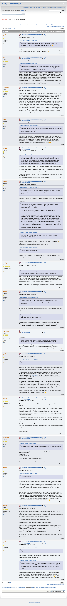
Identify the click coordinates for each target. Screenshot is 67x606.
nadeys (5, 263)
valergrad (6, 87)
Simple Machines (37, 602)
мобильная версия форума (58, 7)
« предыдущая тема (51, 26)
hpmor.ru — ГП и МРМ (35, 7)
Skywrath (6, 331)
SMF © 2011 (33, 602)
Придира (6, 437)
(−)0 (45, 36)
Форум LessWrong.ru (12, 4)
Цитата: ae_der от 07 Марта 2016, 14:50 (28, 560)
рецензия (34, 375)
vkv (4, 57)
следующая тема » (60, 26)
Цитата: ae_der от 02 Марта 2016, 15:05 (28, 443)
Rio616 (5, 148)
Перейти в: (49, 591)
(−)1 (45, 292)
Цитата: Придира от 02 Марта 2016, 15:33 (28, 473)
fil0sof (32, 24)
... (11, 28)
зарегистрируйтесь (6, 11)
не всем (30, 310)
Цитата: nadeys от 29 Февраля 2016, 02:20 (29, 297)
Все (14, 28)
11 (12, 28)
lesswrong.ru (26, 7)
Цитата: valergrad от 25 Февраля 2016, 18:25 (29, 125)
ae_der (5, 398)
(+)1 (45, 262)
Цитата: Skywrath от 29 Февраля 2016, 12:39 (29, 359)
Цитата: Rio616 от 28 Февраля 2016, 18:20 (28, 232)
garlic (5, 35)
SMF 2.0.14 (30, 602)
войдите (22, 10)
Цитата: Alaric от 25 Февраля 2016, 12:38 (28, 40)
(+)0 (45, 34)
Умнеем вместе (46, 7)
